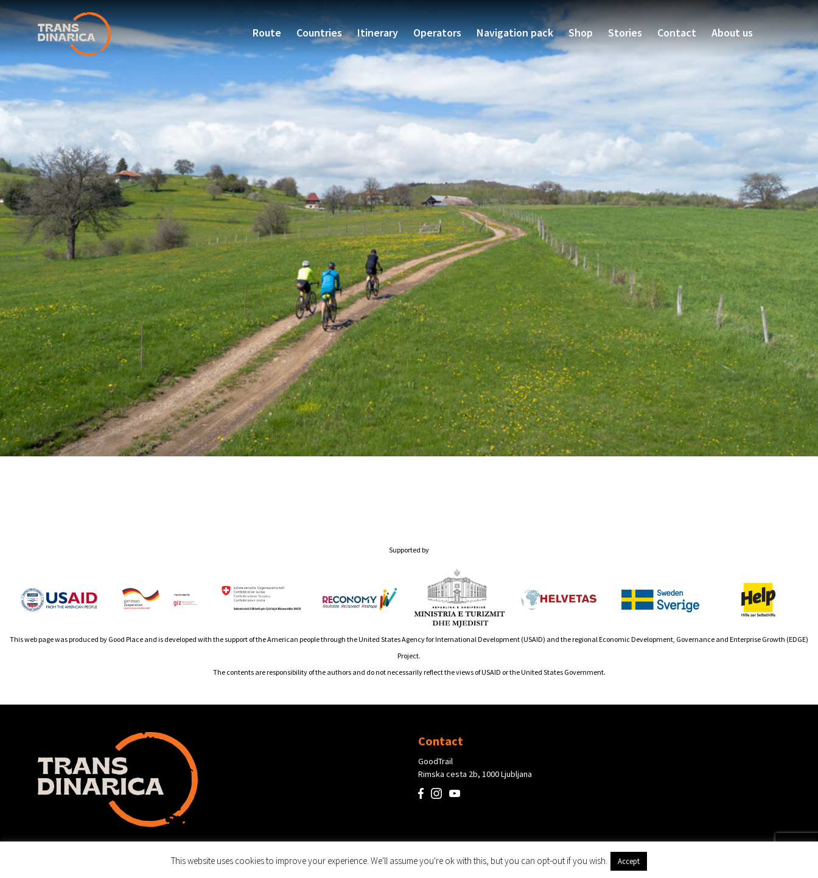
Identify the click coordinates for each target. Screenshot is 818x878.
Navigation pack (515, 33)
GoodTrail (435, 761)
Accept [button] (629, 861)
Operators (437, 33)
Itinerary (377, 33)
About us (732, 33)
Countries (319, 33)
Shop (580, 33)
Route (267, 33)
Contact (676, 33)
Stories (625, 33)
